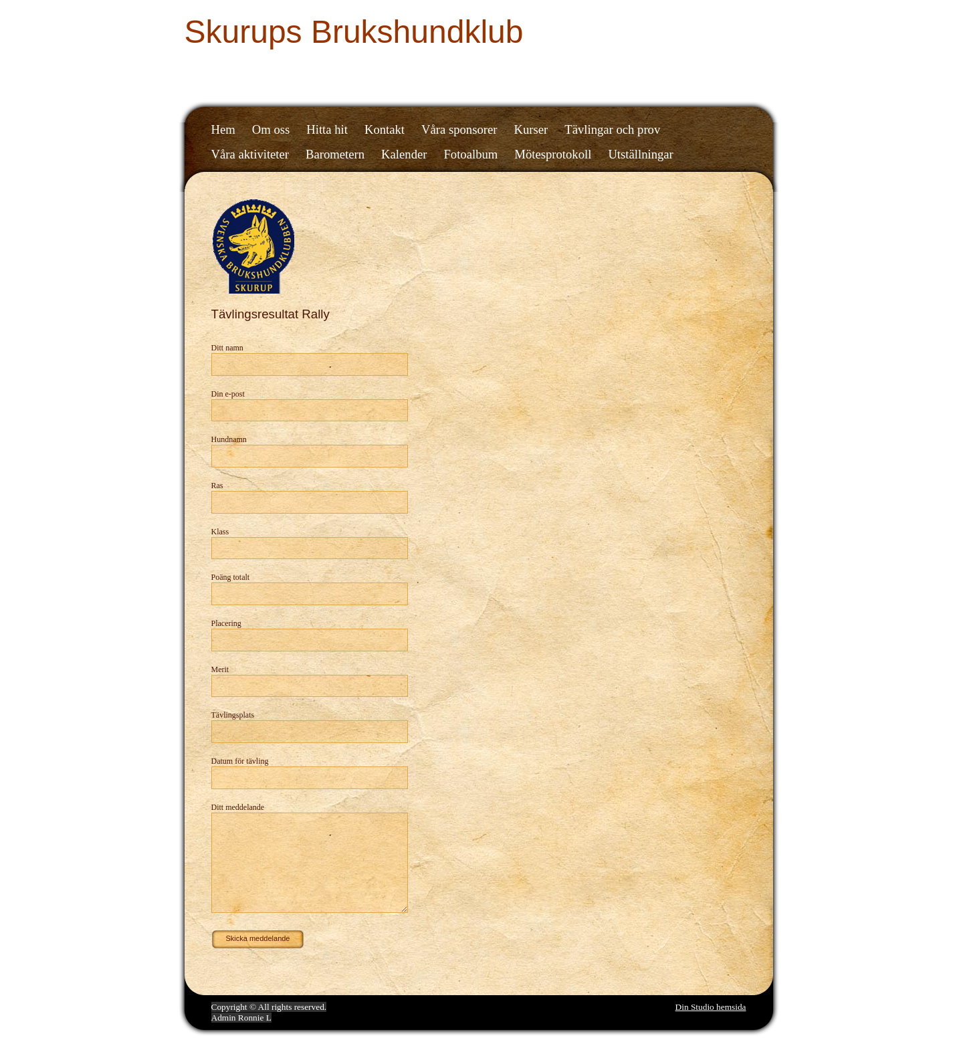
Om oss (271, 129)
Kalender (404, 154)
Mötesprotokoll (552, 154)
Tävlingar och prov (612, 129)
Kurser (531, 129)
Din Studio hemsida (710, 1007)
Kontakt (384, 129)
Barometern (335, 154)
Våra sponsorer (459, 129)
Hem (223, 129)
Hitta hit (327, 129)
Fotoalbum (470, 154)
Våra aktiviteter (250, 154)
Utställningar (640, 154)
